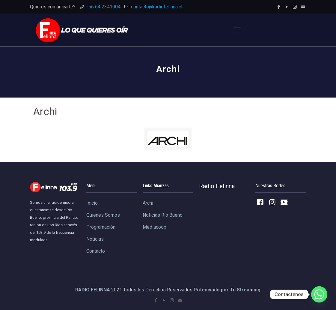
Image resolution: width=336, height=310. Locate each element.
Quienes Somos (103, 215)
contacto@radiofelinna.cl (156, 7)
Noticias (95, 239)
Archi (148, 203)
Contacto (95, 251)
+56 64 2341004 (103, 7)
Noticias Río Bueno (163, 215)
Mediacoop (154, 227)
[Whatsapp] (319, 294)
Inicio (92, 203)
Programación (100, 227)
